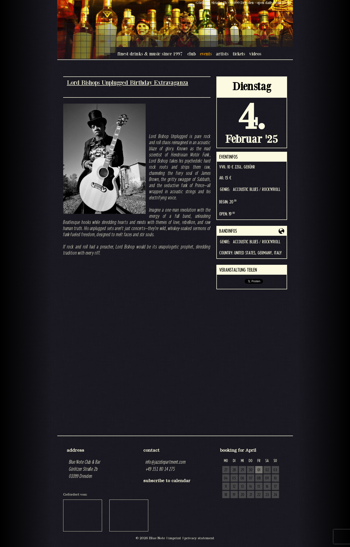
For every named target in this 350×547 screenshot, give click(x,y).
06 (242, 478)
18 (225, 495)
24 (275, 495)
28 (234, 470)
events (206, 53)
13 (242, 486)
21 (250, 495)
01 (258, 470)
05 (234, 478)
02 (267, 470)
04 (226, 478)
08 (259, 478)
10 (275, 478)
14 (250, 486)
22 (258, 495)
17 (275, 486)
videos (255, 53)
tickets (239, 53)
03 (275, 470)
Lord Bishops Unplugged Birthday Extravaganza (127, 82)
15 (258, 486)
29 (242, 470)
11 (226, 486)
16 (267, 486)
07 (250, 478)
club (191, 53)
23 (267, 495)
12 (234, 486)
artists (222, 53)
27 (225, 470)
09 (267, 478)
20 (242, 495)
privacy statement (199, 538)
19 (234, 495)
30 (250, 470)
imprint (174, 538)
